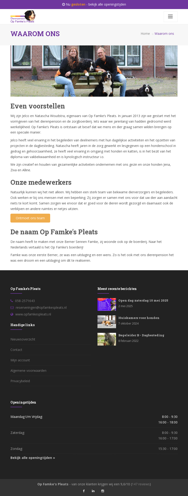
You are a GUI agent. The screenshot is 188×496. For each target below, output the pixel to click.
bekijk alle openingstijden (107, 4)
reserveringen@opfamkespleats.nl (41, 307)
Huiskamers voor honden (138, 318)
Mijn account (20, 360)
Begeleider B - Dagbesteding (141, 335)
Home (145, 33)
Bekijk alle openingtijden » (32, 457)
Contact (16, 349)
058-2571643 (25, 301)
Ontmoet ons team (30, 218)
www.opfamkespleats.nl (33, 314)
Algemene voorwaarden (28, 370)
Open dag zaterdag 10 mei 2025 (143, 300)
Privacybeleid (20, 381)
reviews (141, 484)
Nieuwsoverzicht (22, 339)
